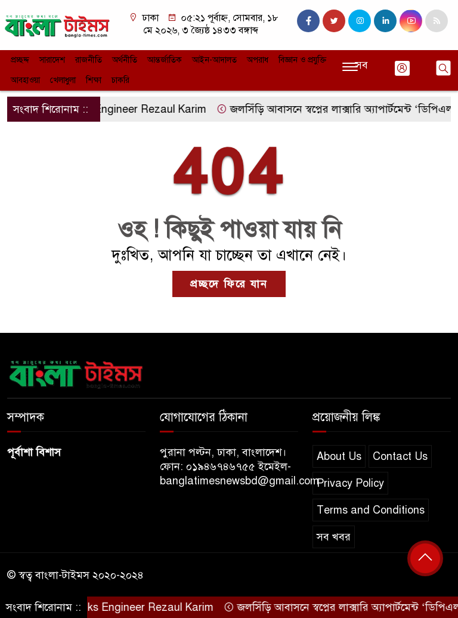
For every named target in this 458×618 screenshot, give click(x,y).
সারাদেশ (52, 60)
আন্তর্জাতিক (164, 60)
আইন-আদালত (214, 60)
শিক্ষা (93, 80)
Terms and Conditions (371, 510)
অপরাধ (257, 60)
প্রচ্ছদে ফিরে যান (229, 284)
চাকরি (120, 80)
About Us (339, 456)
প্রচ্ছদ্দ (20, 60)
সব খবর (334, 536)
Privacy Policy (350, 483)
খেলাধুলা (63, 80)
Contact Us (400, 456)
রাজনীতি (88, 60)
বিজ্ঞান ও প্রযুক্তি (302, 60)
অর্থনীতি (124, 60)
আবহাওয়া (25, 80)
